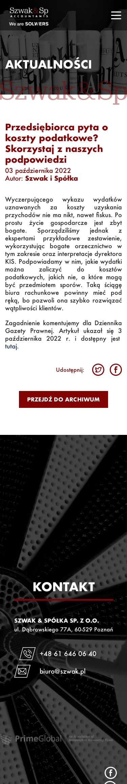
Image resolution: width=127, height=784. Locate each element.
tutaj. (12, 346)
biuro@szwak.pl (63, 671)
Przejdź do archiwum (63, 399)
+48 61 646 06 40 (68, 653)
